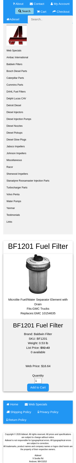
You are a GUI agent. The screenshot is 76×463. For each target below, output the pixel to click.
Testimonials (13, 215)
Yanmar (10, 208)
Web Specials (13, 50)
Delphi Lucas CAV (16, 98)
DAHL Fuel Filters (16, 91)
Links (9, 221)
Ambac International (17, 57)
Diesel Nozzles (14, 126)
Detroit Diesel (13, 105)
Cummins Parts (14, 84)
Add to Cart (38, 387)
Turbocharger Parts (16, 187)
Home (12, 404)
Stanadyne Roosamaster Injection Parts (27, 180)
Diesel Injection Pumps (18, 119)
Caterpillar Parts (15, 78)
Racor (9, 167)
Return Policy (16, 419)
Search (25, 10)
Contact (37, 3)
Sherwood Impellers (17, 173)
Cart (41, 11)
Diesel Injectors (14, 112)
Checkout (61, 11)
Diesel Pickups (14, 132)
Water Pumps (13, 201)
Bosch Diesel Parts (16, 71)
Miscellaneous (14, 160)
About (18, 3)
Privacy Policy (48, 412)
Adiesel (12, 19)
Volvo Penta (12, 194)
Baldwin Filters (14, 64)
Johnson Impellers (16, 153)
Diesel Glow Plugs (16, 139)
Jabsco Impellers (15, 146)
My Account (60, 3)
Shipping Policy (18, 412)
